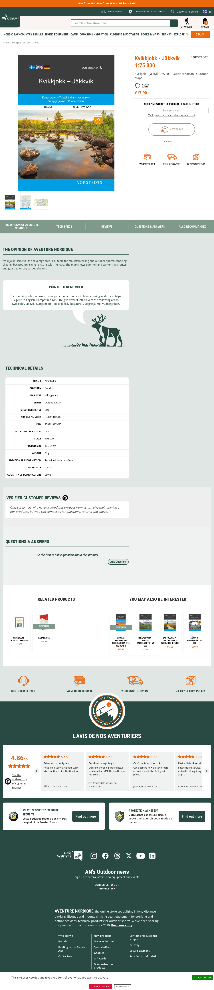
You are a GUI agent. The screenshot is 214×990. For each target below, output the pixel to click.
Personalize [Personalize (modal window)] (122, 987)
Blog (71, 855)
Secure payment (140, 950)
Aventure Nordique (74, 911)
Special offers (102, 947)
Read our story (121, 925)
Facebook (105, 855)
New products (102, 935)
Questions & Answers (150, 226)
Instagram (93, 855)
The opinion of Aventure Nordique (21, 226)
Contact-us (65, 956)
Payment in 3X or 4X (79, 691)
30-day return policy (196, 164)
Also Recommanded (192, 226)
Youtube (141, 855)
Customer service (23, 691)
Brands (62, 941)
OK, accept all (202, 978)
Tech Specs (64, 226)
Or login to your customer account (171, 115)
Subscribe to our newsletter (107, 886)
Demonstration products (103, 965)
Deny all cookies (100, 986)
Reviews (106, 226)
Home (6, 42)
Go (174, 23)
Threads (117, 855)
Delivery (135, 945)
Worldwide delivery (171, 164)
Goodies (99, 952)
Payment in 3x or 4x (147, 164)
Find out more (86, 816)
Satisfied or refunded (143, 956)
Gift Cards (100, 958)
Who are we (65, 935)
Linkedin (153, 855)
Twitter (129, 855)
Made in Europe (104, 941)
